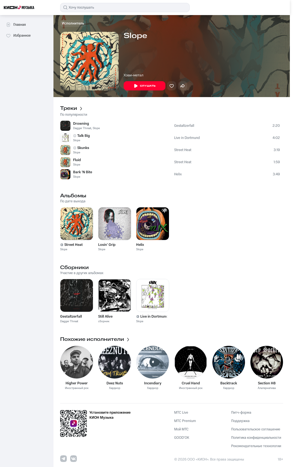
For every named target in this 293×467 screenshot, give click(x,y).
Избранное (18, 35)
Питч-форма (241, 412)
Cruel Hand (191, 383)
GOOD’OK (181, 437)
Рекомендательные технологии (256, 446)
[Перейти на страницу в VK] (73, 458)
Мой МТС (181, 429)
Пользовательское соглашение (255, 429)
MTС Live (181, 412)
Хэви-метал (133, 75)
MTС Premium (185, 420)
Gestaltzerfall (184, 125)
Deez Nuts (115, 383)
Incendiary (152, 383)
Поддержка (240, 420)
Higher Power (77, 383)
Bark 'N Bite (82, 172)
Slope (96, 128)
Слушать (144, 86)
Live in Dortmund (187, 137)
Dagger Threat (82, 128)
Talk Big (83, 135)
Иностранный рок (77, 388)
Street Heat (182, 150)
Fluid (77, 160)
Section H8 (267, 383)
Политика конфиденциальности (256, 437)
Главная (16, 24)
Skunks (83, 147)
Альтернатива (267, 388)
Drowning (81, 123)
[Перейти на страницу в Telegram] (63, 458)
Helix (178, 174)
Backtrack (228, 383)
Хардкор (114, 388)
